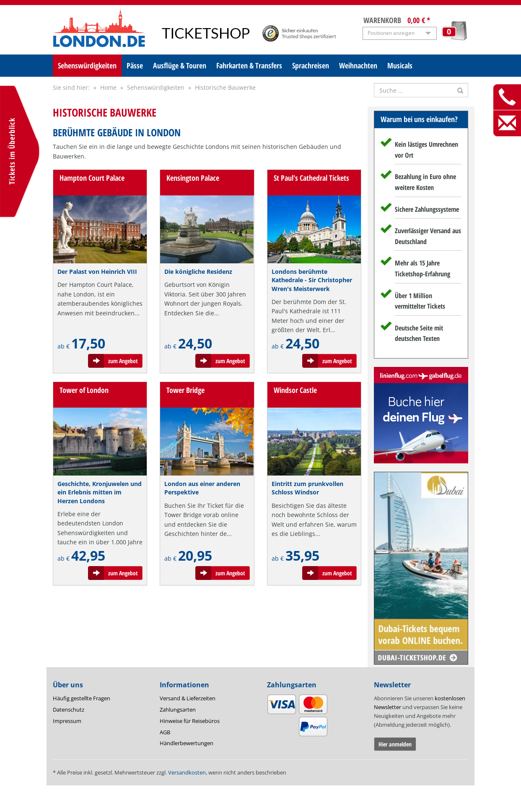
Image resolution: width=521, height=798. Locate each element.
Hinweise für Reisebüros (190, 721)
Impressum (67, 721)
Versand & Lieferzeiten (187, 698)
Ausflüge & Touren (179, 65)
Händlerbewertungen (186, 743)
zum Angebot (123, 361)
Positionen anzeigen (391, 32)
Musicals (399, 65)
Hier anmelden (395, 744)
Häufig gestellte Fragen (81, 698)
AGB (165, 732)
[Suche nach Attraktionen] (421, 90)
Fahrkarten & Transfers (249, 65)
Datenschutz (68, 709)
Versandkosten (187, 772)
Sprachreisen (310, 65)
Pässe (135, 65)
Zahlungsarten (178, 709)
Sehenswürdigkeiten (87, 65)
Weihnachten (358, 65)
